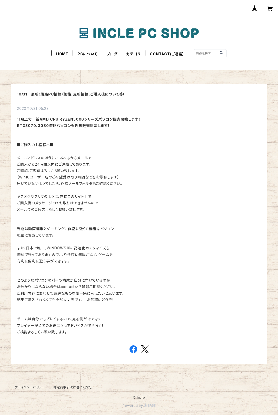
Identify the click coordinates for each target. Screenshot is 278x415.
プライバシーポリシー (30, 387)
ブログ (111, 54)
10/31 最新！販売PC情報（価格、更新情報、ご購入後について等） (71, 94)
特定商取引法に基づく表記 (72, 387)
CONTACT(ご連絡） (167, 54)
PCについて (87, 54)
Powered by (139, 406)
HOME (62, 54)
